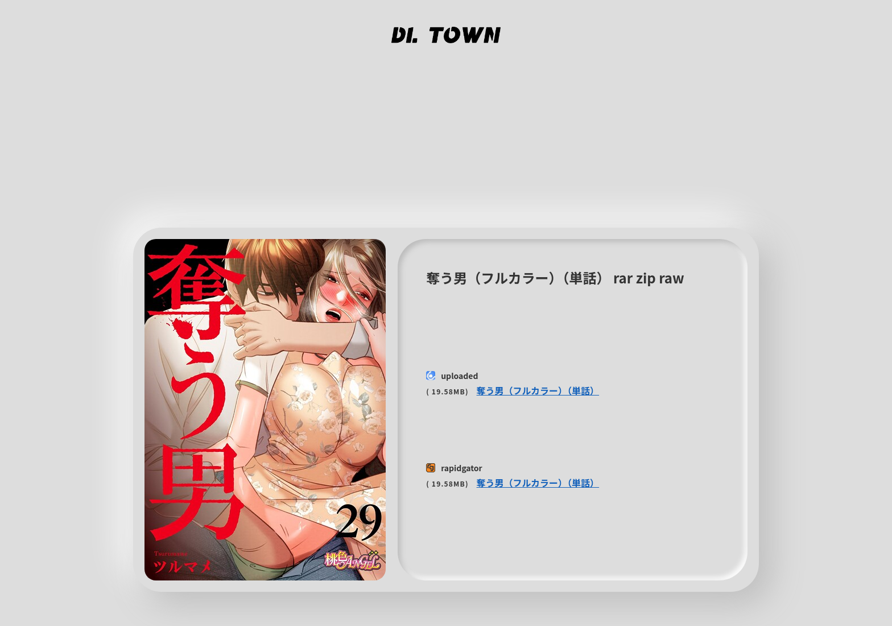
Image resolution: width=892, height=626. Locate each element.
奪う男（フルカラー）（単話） (538, 390)
